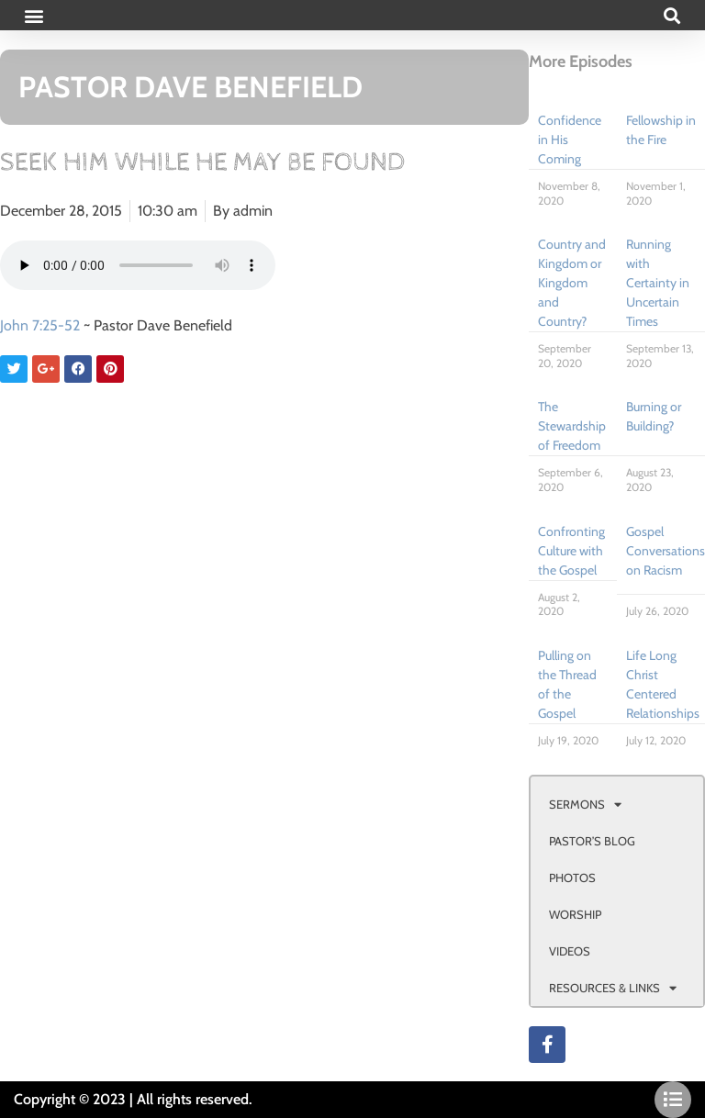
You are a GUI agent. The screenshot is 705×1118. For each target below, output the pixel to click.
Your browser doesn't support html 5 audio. (137, 265)
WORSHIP (575, 914)
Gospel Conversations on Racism (665, 550)
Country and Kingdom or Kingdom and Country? (572, 283)
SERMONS (585, 804)
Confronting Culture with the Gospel (571, 550)
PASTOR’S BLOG (592, 840)
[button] (33, 15)
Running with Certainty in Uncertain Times (657, 283)
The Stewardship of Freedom (572, 425)
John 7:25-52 (40, 325)
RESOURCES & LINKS (613, 988)
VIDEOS (569, 951)
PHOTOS (572, 877)
